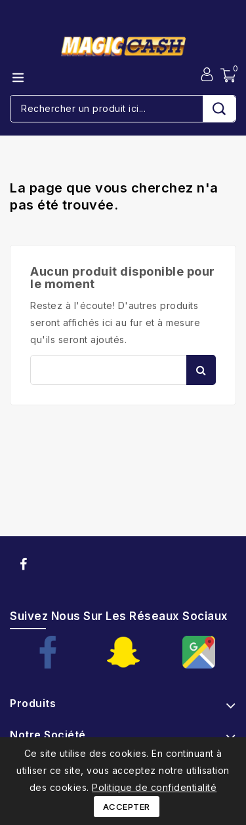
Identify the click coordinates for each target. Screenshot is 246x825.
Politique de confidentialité (154, 787)
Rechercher (201, 370)
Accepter (126, 806)
